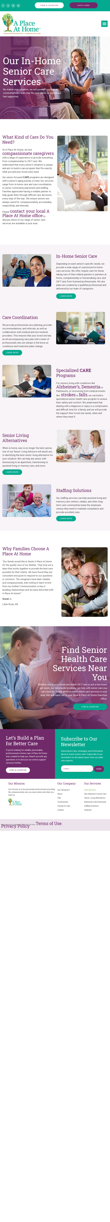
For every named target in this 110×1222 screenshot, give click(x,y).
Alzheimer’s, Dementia (78, 387)
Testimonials (62, 802)
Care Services (90, 790)
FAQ (59, 798)
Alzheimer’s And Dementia (95, 802)
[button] (104, 24)
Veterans (88, 810)
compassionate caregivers (28, 153)
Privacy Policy (15, 826)
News (59, 794)
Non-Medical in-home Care (95, 794)
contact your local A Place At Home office (26, 213)
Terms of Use (49, 823)
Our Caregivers (63, 790)
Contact (60, 810)
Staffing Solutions (91, 806)
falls (83, 394)
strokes (68, 394)
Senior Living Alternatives (94, 798)
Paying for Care (63, 806)
